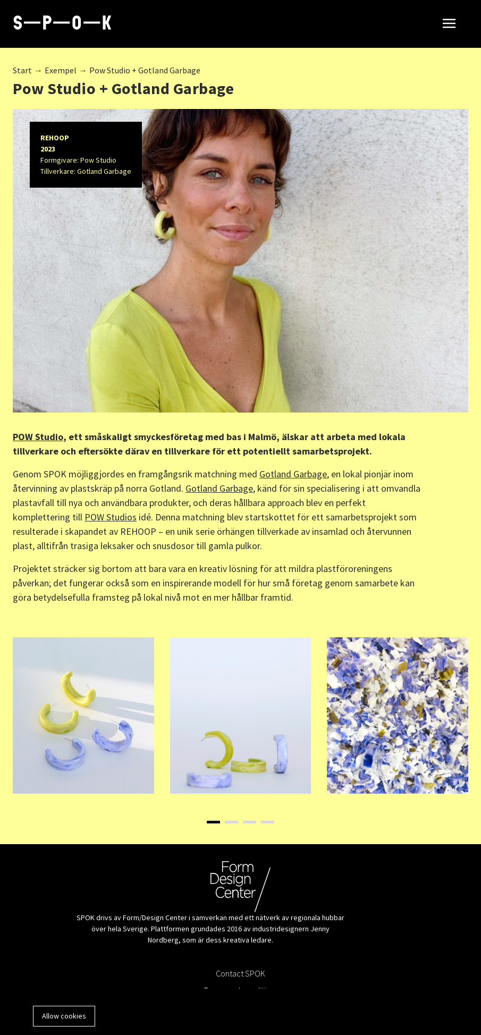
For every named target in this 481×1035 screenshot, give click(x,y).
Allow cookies (64, 1016)
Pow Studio (98, 160)
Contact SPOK (240, 973)
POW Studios (111, 517)
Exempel (61, 70)
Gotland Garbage (104, 171)
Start (22, 70)
